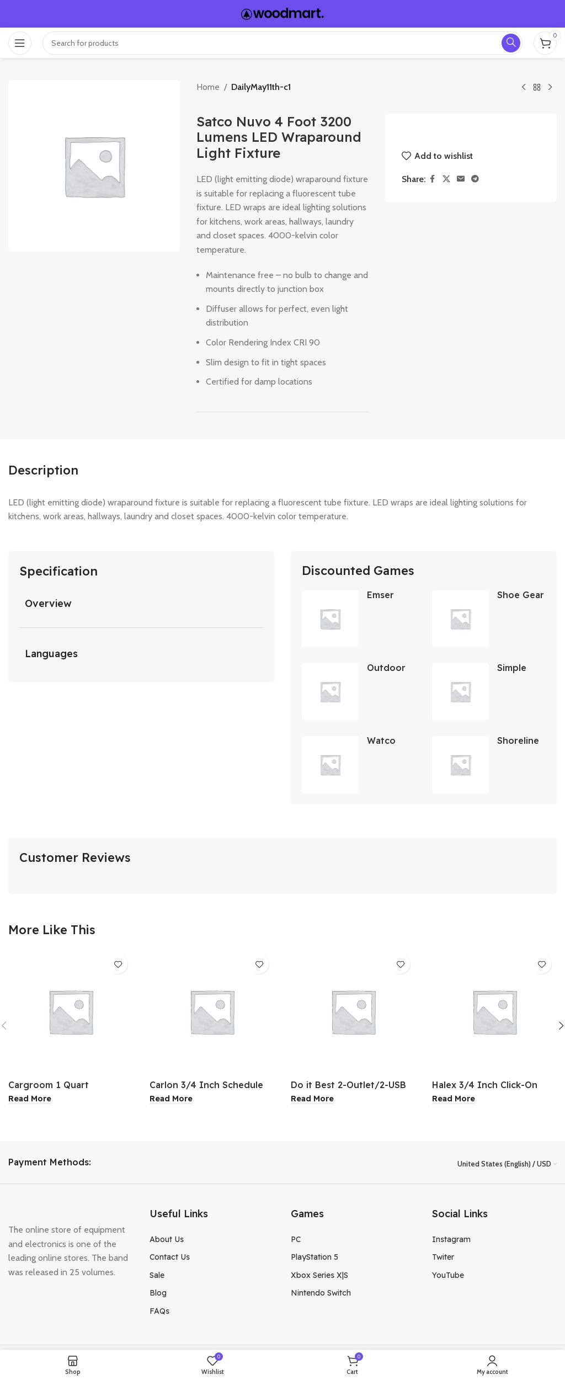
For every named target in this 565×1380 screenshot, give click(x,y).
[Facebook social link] (432, 179)
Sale (157, 1276)
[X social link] (446, 179)
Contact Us (170, 1258)
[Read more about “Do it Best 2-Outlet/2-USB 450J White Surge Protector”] (312, 1100)
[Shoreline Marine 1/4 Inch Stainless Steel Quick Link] (460, 765)
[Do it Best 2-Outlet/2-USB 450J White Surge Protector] (353, 1012)
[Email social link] (461, 179)
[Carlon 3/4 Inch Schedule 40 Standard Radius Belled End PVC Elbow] (212, 1012)
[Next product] (550, 87)
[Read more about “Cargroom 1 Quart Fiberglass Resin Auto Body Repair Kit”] (29, 1100)
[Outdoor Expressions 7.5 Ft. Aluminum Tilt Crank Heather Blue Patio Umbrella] (330, 692)
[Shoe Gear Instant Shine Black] (460, 618)
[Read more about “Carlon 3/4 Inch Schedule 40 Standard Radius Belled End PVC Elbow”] (171, 1100)
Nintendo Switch (321, 1293)
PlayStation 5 (314, 1258)
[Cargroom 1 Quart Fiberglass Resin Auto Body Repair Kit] (70, 1012)
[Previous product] (523, 87)
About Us (167, 1240)
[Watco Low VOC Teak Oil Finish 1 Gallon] (330, 765)
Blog (158, 1293)
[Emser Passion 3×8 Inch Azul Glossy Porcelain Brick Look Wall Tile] (330, 618)
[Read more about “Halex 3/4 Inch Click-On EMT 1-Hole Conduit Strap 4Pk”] (453, 1100)
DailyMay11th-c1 (261, 87)
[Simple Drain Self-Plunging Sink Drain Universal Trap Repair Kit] (460, 692)
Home (208, 87)
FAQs (159, 1312)
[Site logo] (282, 13)
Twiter (443, 1258)
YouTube (448, 1276)
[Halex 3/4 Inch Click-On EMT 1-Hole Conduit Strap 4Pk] (494, 1012)
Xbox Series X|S (319, 1276)
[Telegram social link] (475, 179)
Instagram (451, 1240)
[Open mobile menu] (20, 43)
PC (296, 1240)
